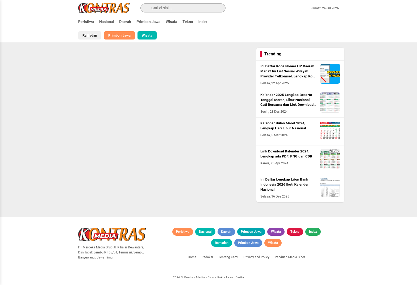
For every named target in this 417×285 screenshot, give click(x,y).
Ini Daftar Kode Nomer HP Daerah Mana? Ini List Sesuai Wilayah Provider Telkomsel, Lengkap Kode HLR (288, 74)
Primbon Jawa (148, 22)
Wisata (171, 22)
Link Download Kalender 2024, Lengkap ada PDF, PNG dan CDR (286, 154)
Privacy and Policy (257, 257)
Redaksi (207, 257)
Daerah (125, 22)
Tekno (187, 22)
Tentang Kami (228, 257)
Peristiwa (86, 22)
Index (203, 22)
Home (192, 257)
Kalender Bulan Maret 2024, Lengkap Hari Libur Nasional (283, 126)
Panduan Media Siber (290, 257)
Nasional (106, 22)
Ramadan (89, 35)
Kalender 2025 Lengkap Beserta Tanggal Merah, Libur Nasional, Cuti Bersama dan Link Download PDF (287, 102)
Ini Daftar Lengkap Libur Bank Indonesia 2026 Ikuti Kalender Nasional (284, 184)
